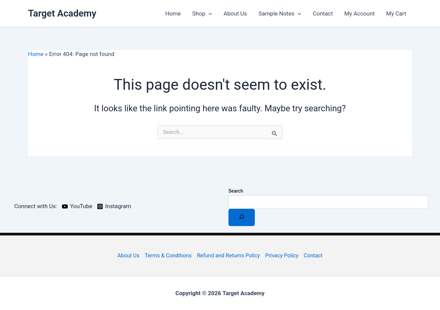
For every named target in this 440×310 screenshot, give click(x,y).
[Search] (241, 217)
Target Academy (62, 13)
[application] (208, 13)
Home (173, 13)
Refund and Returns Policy (228, 255)
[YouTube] (77, 206)
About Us (235, 13)
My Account (359, 13)
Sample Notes (280, 13)
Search (235, 191)
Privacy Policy (281, 255)
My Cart (396, 13)
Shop (202, 13)
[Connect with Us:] (34, 206)
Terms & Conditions (168, 255)
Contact (323, 13)
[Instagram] (114, 206)
